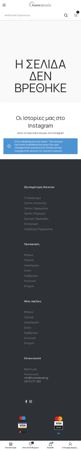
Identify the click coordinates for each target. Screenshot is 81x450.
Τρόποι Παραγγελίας (36, 208)
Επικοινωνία (31, 374)
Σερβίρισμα (31, 275)
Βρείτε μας (30, 369)
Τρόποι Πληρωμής (35, 213)
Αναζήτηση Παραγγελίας (38, 229)
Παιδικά (28, 260)
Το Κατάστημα (32, 198)
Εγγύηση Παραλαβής (36, 218)
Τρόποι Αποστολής (35, 203)
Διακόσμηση (31, 265)
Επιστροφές (31, 223)
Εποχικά (29, 286)
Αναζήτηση (66, 15)
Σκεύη (27, 270)
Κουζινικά (30, 280)
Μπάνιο (28, 255)
